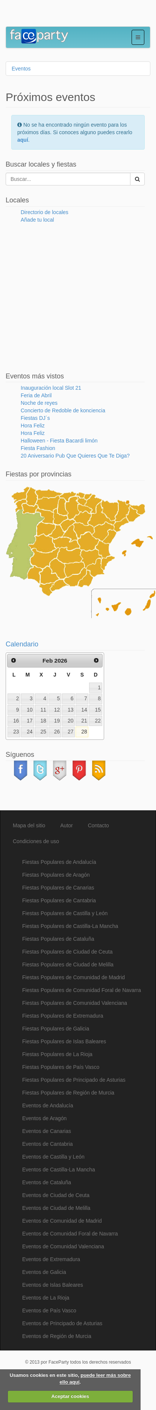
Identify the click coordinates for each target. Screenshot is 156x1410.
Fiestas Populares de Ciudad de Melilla (68, 964)
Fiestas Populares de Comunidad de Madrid (73, 977)
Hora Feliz (33, 426)
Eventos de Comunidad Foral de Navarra (70, 1234)
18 (43, 721)
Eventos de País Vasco (49, 1310)
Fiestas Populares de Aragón (56, 875)
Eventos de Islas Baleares (52, 1285)
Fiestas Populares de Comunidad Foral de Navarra (81, 990)
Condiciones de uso (36, 841)
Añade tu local (37, 220)
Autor (66, 825)
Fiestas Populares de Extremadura (62, 1016)
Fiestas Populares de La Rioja (57, 1054)
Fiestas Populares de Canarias (58, 888)
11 (43, 710)
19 (57, 721)
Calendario (22, 644)
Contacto (98, 825)
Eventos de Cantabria (47, 1144)
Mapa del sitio (29, 825)
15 (98, 710)
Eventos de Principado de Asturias (62, 1323)
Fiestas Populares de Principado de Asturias (74, 1080)
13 (70, 710)
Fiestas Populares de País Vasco (60, 1067)
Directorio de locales (44, 212)
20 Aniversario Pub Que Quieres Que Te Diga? (75, 456)
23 (16, 732)
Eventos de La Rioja (45, 1298)
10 (29, 710)
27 (70, 732)
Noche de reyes (39, 403)
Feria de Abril (36, 395)
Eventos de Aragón (44, 1118)
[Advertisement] (66, 15)
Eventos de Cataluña (46, 1182)
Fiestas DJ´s (35, 418)
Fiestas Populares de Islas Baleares (64, 1041)
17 (29, 721)
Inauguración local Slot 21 (51, 388)
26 (57, 732)
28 (84, 732)
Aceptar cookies (70, 1396)
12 (57, 710)
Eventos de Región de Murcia (56, 1336)
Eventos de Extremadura (51, 1259)
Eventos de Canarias (46, 1131)
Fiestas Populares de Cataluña (58, 939)
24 (29, 732)
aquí (22, 140)
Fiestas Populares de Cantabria (59, 900)
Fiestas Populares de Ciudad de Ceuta (67, 952)
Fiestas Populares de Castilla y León (65, 913)
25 (43, 732)
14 (84, 710)
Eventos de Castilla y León (53, 1157)
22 (98, 721)
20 (70, 721)
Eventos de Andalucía (47, 1105)
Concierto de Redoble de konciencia (63, 410)
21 (84, 721)
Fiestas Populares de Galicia (55, 1029)
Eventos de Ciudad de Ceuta (55, 1195)
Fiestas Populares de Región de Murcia (68, 1093)
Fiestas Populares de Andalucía (59, 862)
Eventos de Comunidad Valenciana (63, 1246)
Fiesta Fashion (38, 448)
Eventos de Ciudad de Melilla (56, 1208)
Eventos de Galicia (44, 1272)
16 (16, 721)
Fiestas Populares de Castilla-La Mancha (70, 926)
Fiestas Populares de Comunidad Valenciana (74, 1003)
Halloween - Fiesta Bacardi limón (59, 441)
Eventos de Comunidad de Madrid (62, 1221)
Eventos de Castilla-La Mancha (58, 1170)
